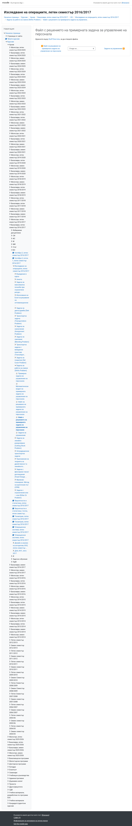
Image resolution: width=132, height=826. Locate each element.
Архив (32, 17)
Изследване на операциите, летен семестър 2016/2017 (97, 17)
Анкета (19, 279)
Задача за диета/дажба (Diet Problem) (22, 310)
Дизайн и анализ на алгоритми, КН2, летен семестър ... (20, 545)
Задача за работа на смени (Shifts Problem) (24, 20)
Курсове (24, 17)
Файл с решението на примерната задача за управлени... (65, 20)
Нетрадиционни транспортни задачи (22, 453)
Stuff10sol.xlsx (54, 39)
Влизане (125, 3)
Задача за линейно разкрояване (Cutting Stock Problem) (20, 443)
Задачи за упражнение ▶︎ (114, 49)
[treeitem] (16, 419)
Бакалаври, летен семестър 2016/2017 (52, 17)
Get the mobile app (21, 824)
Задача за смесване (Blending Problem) (22, 339)
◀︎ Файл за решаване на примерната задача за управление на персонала (51, 48)
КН (71, 17)
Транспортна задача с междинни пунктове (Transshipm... (21, 350)
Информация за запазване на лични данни (31, 821)
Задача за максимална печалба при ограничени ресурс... (20, 287)
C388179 (17, 818)
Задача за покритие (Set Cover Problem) (20, 360)
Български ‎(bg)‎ (17, 3)
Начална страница (11, 17)
